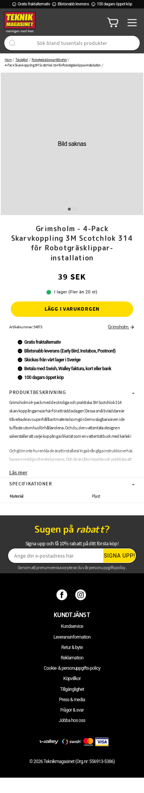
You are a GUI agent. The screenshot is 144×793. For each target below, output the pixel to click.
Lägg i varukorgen (72, 308)
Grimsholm (121, 326)
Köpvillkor (72, 678)
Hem (8, 59)
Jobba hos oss (72, 720)
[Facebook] (62, 595)
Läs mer (18, 472)
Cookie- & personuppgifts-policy (72, 668)
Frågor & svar (72, 710)
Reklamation (72, 658)
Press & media (72, 699)
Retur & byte (72, 647)
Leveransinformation (72, 637)
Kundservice (72, 626)
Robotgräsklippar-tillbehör (49, 59)
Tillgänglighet (72, 689)
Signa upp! (119, 556)
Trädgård (21, 59)
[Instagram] (81, 595)
